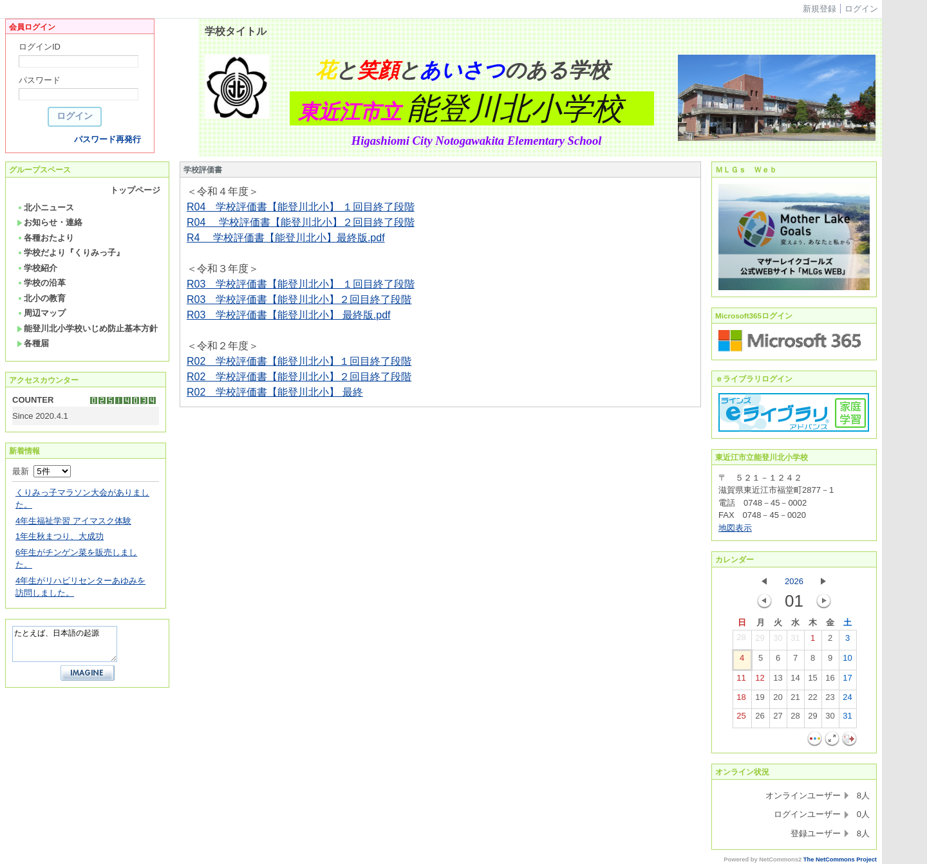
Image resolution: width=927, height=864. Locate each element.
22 (812, 700)
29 (759, 640)
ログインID (40, 46)
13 (777, 680)
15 (812, 680)
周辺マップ (41, 313)
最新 (41, 471)
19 (759, 700)
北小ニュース (45, 207)
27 (777, 718)
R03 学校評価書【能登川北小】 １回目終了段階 (301, 284)
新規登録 (819, 9)
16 (829, 680)
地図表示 (735, 528)
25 (740, 718)
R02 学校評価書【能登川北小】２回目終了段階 (299, 376)
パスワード (40, 80)
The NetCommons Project (840, 859)
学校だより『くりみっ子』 (70, 252)
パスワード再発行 (107, 139)
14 (795, 680)
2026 (794, 581)
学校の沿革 (41, 283)
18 (740, 700)
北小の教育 (41, 298)
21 (795, 700)
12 (759, 680)
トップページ (135, 190)
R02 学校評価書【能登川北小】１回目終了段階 (299, 361)
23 (829, 700)
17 (847, 680)
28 (740, 640)
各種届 (33, 343)
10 (847, 660)
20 (777, 700)
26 (759, 718)
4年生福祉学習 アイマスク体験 (73, 521)
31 (795, 640)
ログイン (861, 9)
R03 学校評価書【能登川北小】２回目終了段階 (299, 299)
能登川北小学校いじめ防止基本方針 (87, 328)
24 (847, 700)
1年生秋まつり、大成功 (59, 536)
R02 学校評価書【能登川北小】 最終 (275, 392)
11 (740, 680)
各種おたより (45, 238)
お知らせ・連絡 (49, 222)
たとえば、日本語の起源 (64, 644)
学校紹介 (37, 268)
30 (777, 640)
